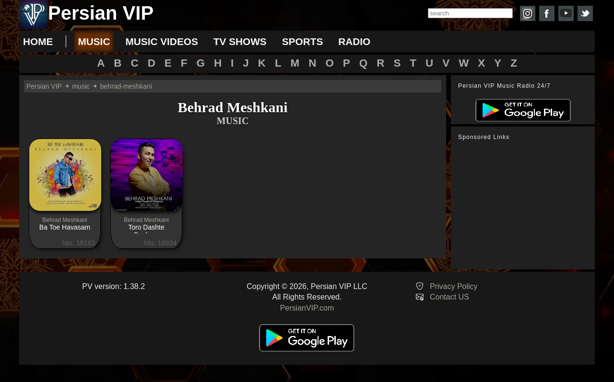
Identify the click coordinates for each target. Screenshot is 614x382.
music (94, 41)
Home (38, 41)
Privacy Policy (454, 286)
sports (302, 41)
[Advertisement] (525, 205)
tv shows (240, 41)
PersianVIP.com (307, 308)
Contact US (449, 297)
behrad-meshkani (126, 86)
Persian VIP (44, 86)
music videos (161, 41)
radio (354, 41)
